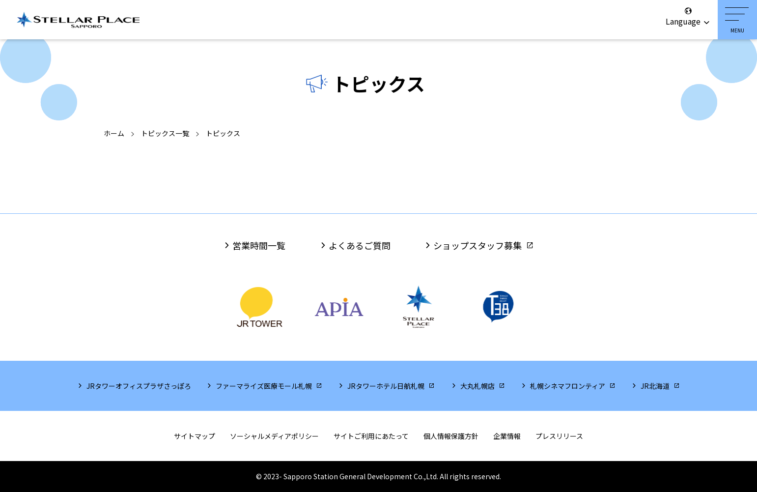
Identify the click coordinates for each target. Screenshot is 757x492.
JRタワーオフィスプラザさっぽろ (138, 386)
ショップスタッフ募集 (477, 245)
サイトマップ (194, 436)
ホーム (114, 133)
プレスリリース (559, 436)
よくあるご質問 (360, 245)
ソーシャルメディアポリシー (274, 436)
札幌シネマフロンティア (567, 386)
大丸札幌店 (477, 386)
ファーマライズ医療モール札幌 (264, 386)
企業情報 (507, 436)
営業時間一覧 (258, 245)
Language (688, 16)
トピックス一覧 (165, 133)
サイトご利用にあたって (371, 436)
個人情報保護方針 (450, 436)
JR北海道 (655, 386)
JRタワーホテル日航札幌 (385, 386)
